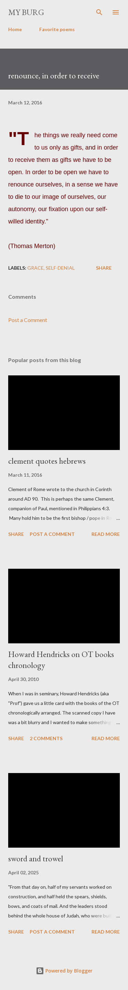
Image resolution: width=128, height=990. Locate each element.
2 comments (46, 738)
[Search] (99, 12)
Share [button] (104, 268)
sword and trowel (35, 858)
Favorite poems (57, 29)
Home (15, 29)
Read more (105, 534)
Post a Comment (27, 320)
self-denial (60, 268)
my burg (26, 12)
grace (35, 268)
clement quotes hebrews (47, 460)
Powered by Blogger (64, 970)
